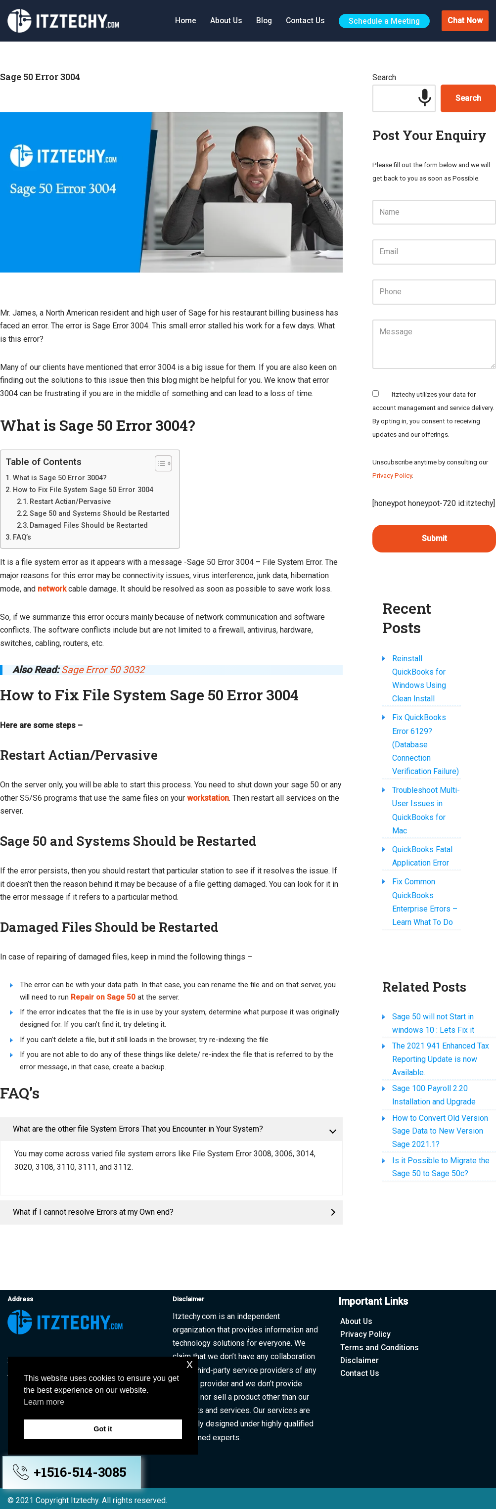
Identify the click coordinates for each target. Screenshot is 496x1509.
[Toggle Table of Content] (158, 464)
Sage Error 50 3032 (103, 673)
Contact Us (304, 20)
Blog (261, 20)
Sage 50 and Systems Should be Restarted (100, 514)
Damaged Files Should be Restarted (89, 526)
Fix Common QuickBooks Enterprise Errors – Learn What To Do (435, 851)
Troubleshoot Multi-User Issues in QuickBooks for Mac (436, 773)
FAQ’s (22, 538)
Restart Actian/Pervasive (70, 502)
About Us (222, 20)
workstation (222, 801)
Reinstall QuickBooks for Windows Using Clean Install (435, 668)
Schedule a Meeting (384, 20)
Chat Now (465, 20)
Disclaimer (359, 1357)
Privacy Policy (392, 478)
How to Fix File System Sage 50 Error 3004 (83, 491)
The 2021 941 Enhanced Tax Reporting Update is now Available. (440, 1003)
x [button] (189, 1364)
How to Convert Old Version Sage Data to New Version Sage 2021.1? (440, 1076)
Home (181, 20)
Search (384, 78)
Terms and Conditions (380, 1343)
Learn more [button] (44, 1402)
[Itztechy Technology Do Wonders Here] (65, 21)
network (52, 591)
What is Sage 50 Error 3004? (60, 479)
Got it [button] (102, 1429)
